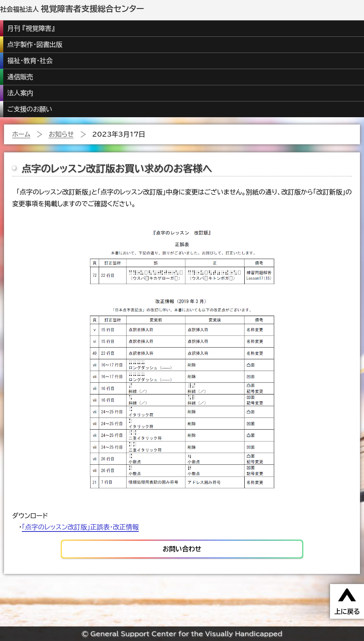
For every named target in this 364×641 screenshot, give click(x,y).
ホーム (21, 134)
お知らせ (61, 134)
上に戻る (347, 611)
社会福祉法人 (72, 9)
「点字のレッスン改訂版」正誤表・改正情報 (80, 527)
